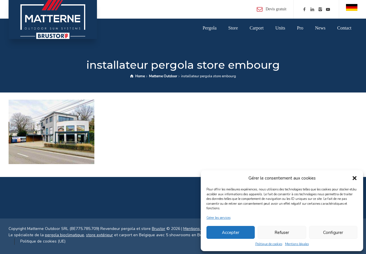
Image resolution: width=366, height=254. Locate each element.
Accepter (230, 232)
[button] (354, 178)
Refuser (281, 232)
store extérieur (99, 235)
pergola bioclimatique (64, 235)
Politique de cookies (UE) (42, 241)
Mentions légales (297, 244)
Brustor (158, 228)
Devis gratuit (276, 9)
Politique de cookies (268, 244)
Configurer (333, 232)
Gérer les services (218, 218)
